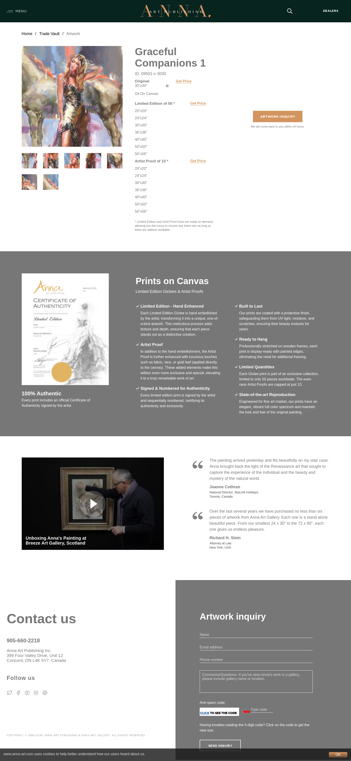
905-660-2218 (24, 640)
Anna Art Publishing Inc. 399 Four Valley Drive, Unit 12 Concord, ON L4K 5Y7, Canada (40, 656)
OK (338, 755)
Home (27, 33)
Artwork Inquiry (278, 117)
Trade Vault (49, 33)
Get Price (183, 81)
